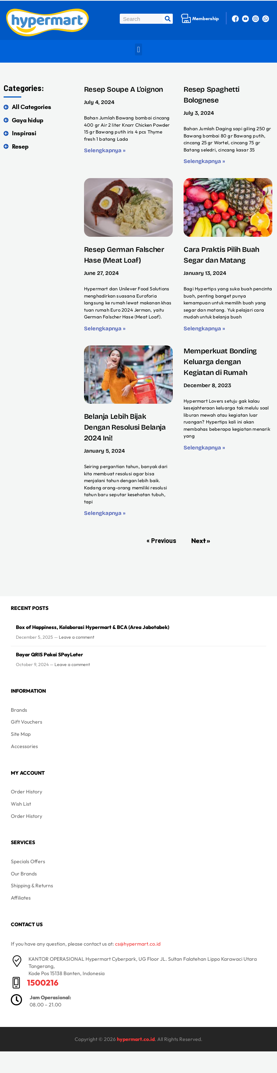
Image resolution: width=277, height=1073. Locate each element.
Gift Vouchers (26, 722)
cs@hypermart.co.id (138, 944)
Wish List (21, 804)
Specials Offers (28, 861)
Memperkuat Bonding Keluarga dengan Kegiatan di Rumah (220, 362)
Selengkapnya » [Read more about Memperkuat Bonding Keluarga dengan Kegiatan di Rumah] (204, 447)
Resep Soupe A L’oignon (123, 89)
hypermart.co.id (136, 1039)
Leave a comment (76, 637)
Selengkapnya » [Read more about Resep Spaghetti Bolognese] (204, 161)
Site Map (21, 734)
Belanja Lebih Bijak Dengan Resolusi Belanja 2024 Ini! (125, 427)
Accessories (24, 746)
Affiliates (21, 898)
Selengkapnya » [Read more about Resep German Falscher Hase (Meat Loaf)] (105, 328)
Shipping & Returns (32, 885)
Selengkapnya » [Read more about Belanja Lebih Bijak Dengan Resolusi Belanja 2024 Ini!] (105, 513)
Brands (19, 710)
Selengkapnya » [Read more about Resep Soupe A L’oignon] (105, 150)
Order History (26, 791)
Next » (200, 540)
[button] (138, 49)
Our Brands (24, 873)
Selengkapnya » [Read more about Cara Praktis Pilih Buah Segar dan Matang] (204, 328)
